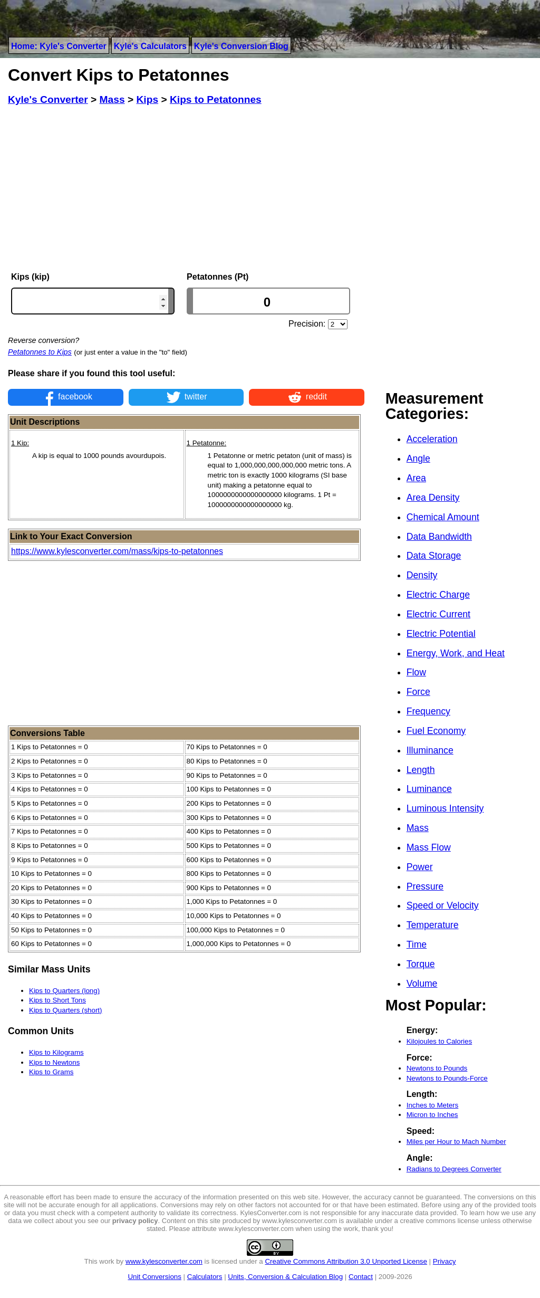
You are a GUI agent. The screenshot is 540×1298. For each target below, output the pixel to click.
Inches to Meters (433, 1105)
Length (421, 770)
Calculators (205, 1277)
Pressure (425, 886)
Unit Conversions (154, 1277)
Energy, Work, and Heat (456, 653)
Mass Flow (429, 847)
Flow (416, 672)
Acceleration (432, 439)
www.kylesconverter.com (164, 1261)
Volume (422, 983)
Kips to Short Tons (57, 1000)
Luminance (429, 789)
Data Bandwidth (439, 536)
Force (418, 691)
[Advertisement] (186, 189)
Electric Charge (438, 594)
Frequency (428, 711)
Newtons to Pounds (437, 1068)
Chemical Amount (443, 517)
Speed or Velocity (443, 905)
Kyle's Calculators (150, 46)
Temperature (433, 925)
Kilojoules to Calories (439, 1041)
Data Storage (434, 555)
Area (416, 478)
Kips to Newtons (54, 1062)
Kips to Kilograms (56, 1052)
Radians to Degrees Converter (454, 1169)
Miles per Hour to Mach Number (456, 1142)
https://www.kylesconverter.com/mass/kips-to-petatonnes (117, 551)
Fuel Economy (436, 731)
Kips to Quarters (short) (65, 1010)
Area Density (433, 497)
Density (422, 575)
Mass (418, 828)
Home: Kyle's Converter (59, 46)
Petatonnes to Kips (40, 352)
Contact (361, 1277)
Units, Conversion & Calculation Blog (285, 1277)
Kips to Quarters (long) (64, 991)
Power (420, 867)
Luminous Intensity (445, 808)
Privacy (444, 1261)
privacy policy (135, 1221)
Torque (421, 964)
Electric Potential (441, 633)
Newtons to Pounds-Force (447, 1078)
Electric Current (438, 614)
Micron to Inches (432, 1115)
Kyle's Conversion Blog (241, 46)
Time (417, 944)
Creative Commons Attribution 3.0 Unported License (346, 1261)
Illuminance (430, 750)
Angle (418, 458)
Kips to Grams (51, 1072)
